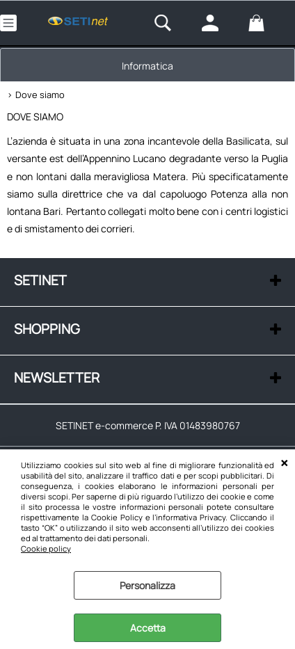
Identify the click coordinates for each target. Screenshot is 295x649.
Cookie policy (46, 548)
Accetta (148, 627)
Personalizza (147, 585)
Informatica (147, 65)
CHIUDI (284, 463)
